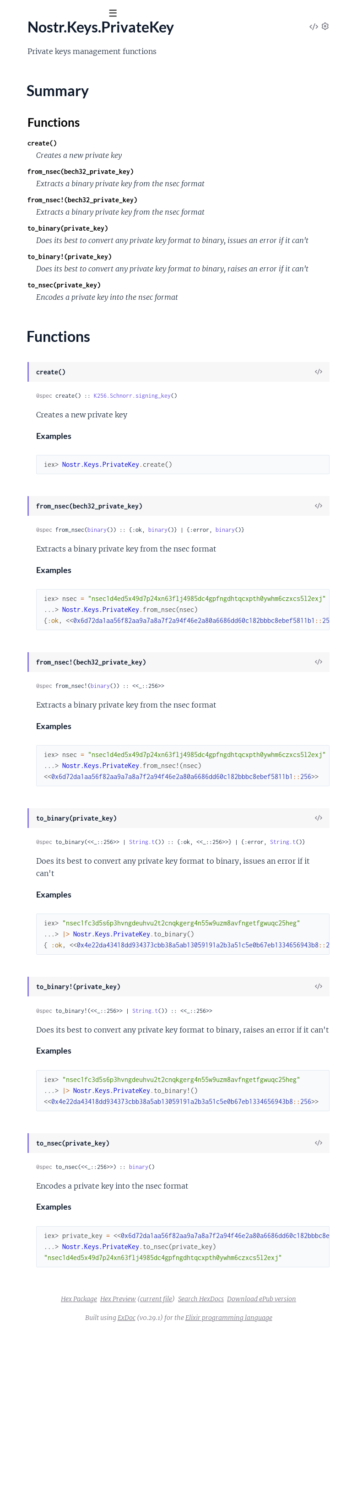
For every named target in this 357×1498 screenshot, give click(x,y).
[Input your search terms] (68, 13)
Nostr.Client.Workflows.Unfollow (59, 314)
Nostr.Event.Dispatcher (44, 376)
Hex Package (208, 1440)
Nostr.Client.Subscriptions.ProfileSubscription (79, 215)
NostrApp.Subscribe (38, 814)
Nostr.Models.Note (37, 641)
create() (179, 165)
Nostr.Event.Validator (40, 524)
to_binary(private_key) (205, 275)
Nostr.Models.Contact (42, 616)
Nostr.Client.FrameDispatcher (54, 116)
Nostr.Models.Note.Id (41, 653)
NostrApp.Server (33, 801)
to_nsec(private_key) (201, 356)
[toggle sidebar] (124, 14)
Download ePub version (272, 1453)
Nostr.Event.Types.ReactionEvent (59, 487)
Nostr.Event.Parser (36, 401)
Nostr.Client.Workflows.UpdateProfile (67, 326)
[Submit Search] (13, 13)
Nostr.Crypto (28, 339)
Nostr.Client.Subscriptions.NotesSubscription (78, 203)
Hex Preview (247, 1440)
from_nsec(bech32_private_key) (218, 193)
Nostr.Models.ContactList (47, 628)
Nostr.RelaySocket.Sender (47, 752)
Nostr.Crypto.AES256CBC (48, 351)
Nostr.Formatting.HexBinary (51, 549)
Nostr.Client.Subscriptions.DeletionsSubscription (84, 166)
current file (286, 1440)
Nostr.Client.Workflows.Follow (55, 277)
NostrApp (22, 789)
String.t (279, 949)
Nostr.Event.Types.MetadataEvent (60, 475)
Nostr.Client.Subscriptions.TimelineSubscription (82, 252)
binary (234, 601)
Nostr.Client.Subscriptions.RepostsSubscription (82, 240)
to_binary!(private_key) (207, 315)
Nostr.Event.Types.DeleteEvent (55, 438)
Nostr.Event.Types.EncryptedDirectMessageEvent (85, 450)
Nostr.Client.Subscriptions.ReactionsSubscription (84, 228)
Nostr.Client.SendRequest (47, 141)
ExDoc (209, 1471)
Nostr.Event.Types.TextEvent (51, 512)
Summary (30, 577)
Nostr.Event (25, 363)
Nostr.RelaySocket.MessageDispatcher (68, 727)
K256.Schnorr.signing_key (269, 467)
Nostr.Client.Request (40, 129)
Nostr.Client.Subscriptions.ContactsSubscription (83, 153)
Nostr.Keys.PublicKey (41, 604)
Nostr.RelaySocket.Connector (53, 703)
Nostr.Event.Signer (36, 413)
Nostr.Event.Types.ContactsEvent (59, 425)
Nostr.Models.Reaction (43, 678)
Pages (19, 64)
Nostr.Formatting (34, 536)
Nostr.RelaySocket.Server (46, 764)
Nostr (21, 36)
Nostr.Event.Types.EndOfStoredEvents (67, 462)
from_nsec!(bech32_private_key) (220, 234)
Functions (31, 588)
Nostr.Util (22, 777)
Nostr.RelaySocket (36, 690)
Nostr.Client (26, 104)
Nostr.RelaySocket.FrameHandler (59, 715)
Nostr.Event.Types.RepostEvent (56, 499)
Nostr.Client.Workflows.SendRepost (63, 302)
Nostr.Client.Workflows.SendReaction (66, 289)
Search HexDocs (212, 1452)
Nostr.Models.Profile (39, 666)
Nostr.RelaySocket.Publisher (51, 740)
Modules (54, 64)
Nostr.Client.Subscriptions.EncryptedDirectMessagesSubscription (110, 178)
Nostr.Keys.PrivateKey (42, 561)
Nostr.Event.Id (29, 388)
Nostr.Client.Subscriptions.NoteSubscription (77, 190)
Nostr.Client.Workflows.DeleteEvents (66, 265)
